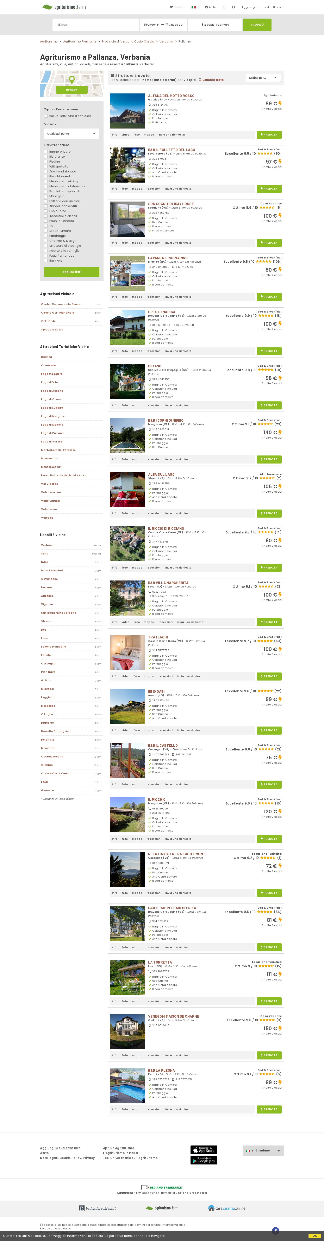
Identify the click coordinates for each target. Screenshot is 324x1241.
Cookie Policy (62, 1228)
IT (198, 7)
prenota (269, 135)
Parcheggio (55, 236)
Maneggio (54, 196)
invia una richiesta (171, 134)
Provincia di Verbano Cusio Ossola (128, 41)
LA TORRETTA (160, 962)
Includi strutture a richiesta (67, 116)
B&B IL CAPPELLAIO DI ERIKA (172, 908)
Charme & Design (60, 241)
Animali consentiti (60, 206)
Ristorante (54, 157)
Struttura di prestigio (62, 246)
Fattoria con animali (62, 201)
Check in (152, 25)
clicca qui (95, 1236)
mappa (71, 90)
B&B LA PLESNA (161, 1070)
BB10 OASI (156, 691)
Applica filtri (71, 272)
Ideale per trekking (61, 181)
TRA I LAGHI (158, 637)
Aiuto (210, 7)
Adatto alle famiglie (62, 251)
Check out (174, 25)
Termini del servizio (148, 1225)
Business (53, 260)
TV (48, 226)
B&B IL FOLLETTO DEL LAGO (171, 149)
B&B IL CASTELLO (163, 745)
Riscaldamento (58, 176)
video (126, 134)
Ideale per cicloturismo (64, 186)
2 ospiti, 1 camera (215, 25)
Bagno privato (57, 152)
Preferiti (177, 7)
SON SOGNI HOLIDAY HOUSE (171, 204)
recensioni (154, 188)
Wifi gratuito (56, 166)
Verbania (166, 41)
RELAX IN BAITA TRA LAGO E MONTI (177, 854)
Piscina (52, 161)
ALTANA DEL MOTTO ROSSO (171, 95)
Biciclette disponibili (62, 191)
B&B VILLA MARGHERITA (168, 582)
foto (136, 134)
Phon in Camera (59, 221)
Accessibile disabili (61, 216)
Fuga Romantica (59, 256)
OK (314, 1236)
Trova (257, 25)
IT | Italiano (268, 1151)
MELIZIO (155, 366)
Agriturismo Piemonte (80, 41)
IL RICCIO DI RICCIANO (166, 528)
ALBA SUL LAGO (161, 474)
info (115, 134)
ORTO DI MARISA (161, 312)
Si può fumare (57, 231)
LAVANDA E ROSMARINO (168, 258)
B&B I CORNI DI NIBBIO (166, 420)
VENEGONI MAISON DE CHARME (173, 1016)
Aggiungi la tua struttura (261, 7)
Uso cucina (55, 211)
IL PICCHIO (157, 799)
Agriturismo (49, 41)
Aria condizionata (60, 171)
